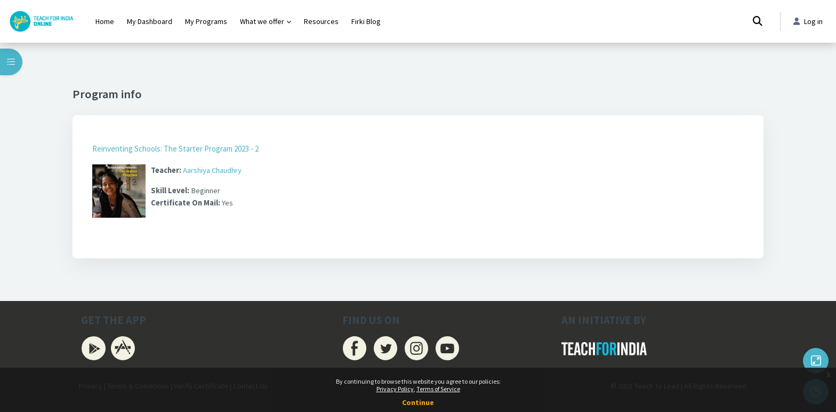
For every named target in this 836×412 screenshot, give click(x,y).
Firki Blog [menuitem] (366, 21)
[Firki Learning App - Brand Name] (41, 21)
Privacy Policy (395, 389)
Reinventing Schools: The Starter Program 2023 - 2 (175, 149)
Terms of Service (438, 389)
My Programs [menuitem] (206, 21)
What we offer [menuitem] (262, 21)
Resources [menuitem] (321, 21)
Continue (418, 402)
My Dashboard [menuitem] (149, 21)
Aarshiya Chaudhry (215, 170)
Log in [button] (807, 22)
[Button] (816, 361)
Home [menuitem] (104, 21)
